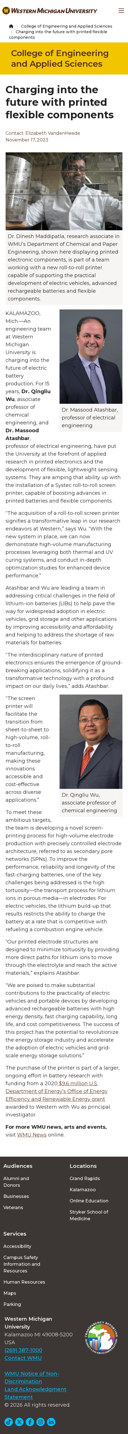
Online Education (89, 1201)
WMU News (32, 1135)
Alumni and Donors (16, 1182)
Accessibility (17, 1246)
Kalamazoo (83, 1189)
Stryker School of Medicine (89, 1215)
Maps (9, 1293)
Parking (12, 1304)
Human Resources (24, 1282)
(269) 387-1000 (23, 1350)
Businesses (16, 1196)
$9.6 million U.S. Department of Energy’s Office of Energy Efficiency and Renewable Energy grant (57, 1091)
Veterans (13, 1207)
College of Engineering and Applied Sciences (66, 26)
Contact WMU (23, 1358)
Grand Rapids (85, 1178)
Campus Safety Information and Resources (21, 1264)
